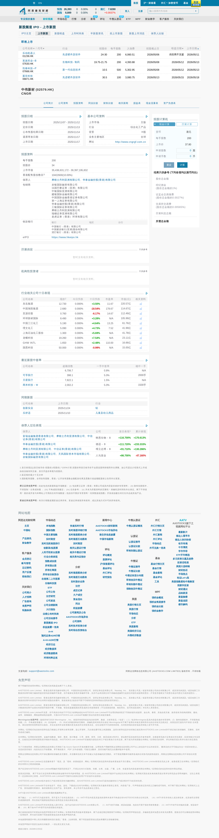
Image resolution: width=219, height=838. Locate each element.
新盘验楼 (183, 596)
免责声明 (26, 605)
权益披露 (77, 608)
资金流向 (77, 599)
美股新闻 (134, 626)
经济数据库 (50, 649)
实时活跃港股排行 (51, 543)
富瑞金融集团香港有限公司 (38, 436)
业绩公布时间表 (51, 614)
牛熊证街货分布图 (134, 575)
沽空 (77, 586)
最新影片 (183, 532)
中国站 (26, 530)
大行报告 (50, 609)
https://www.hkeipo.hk (65, 237)
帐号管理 (26, 563)
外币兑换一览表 (157, 548)
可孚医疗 (28, 375)
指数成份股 (50, 561)
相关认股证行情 (78, 548)
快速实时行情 (77, 525)
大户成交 (77, 595)
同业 (77, 603)
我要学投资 (183, 585)
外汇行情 (157, 530)
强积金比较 (157, 606)
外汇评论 (107, 572)
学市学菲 (183, 551)
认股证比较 (134, 546)
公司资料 (77, 621)
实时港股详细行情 (78, 530)
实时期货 (50, 539)
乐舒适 (27, 413)
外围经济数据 (134, 635)
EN (40, 3)
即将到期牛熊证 (134, 584)
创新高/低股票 (50, 548)
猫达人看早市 (183, 536)
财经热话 (183, 570)
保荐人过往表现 (31, 425)
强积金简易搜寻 (157, 602)
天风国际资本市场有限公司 (73, 454)
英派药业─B (29, 60)
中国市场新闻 (107, 539)
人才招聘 (26, 597)
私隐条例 (26, 610)
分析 (134, 618)
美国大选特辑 (183, 566)
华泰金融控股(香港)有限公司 (99, 180)
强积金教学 (157, 610)
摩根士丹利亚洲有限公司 (66, 180)
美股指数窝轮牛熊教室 (183, 581)
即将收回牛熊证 (134, 580)
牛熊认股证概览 (134, 525)
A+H (50, 631)
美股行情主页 (134, 604)
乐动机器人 (29, 53)
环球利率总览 (50, 657)
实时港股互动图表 (78, 539)
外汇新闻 (157, 534)
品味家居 (183, 593)
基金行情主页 (157, 564)
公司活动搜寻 (50, 618)
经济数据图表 (50, 653)
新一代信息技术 (72, 69)
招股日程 (27, 116)
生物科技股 (50, 583)
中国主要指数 (50, 534)
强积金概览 (157, 597)
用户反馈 (26, 572)
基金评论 (107, 568)
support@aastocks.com (41, 671)
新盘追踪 (183, 600)
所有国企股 (50, 565)
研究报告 (107, 577)
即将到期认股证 (134, 550)
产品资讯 (26, 538)
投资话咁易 (183, 562)
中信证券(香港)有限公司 (68, 449)
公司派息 (50, 600)
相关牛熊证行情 (78, 552)
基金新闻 (157, 572)
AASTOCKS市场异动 (78, 617)
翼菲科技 (28, 76)
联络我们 (26, 576)
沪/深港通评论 (107, 564)
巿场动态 (157, 543)
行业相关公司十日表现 (35, 293)
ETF (51, 587)
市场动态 (134, 613)
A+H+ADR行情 (50, 640)
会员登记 (26, 559)
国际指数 (50, 530)
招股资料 (27, 154)
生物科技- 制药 (71, 62)
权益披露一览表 (51, 627)
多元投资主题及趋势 (183, 558)
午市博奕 (183, 547)
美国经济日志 (134, 631)
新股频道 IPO (50, 622)
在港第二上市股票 (51, 579)
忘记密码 (26, 567)
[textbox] (173, 11)
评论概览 (107, 555)
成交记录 (77, 590)
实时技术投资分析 (78, 625)
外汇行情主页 (157, 525)
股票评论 (107, 559)
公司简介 (26, 592)
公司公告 (50, 591)
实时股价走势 (78, 581)
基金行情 (157, 568)
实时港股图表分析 (78, 534)
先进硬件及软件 (72, 54)
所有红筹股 (50, 570)
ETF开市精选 (183, 555)
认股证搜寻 (134, 541)
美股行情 (134, 609)
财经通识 (183, 589)
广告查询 (26, 601)
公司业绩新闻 (50, 605)
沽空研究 (50, 596)
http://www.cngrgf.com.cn (130, 142)
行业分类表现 (50, 556)
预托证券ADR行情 (50, 635)
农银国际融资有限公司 (36, 457)
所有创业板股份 (51, 574)
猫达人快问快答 (183, 539)
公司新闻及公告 (78, 612)
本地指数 (50, 525)
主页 (26, 525)
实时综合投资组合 (78, 630)
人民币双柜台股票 (51, 552)
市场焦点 (183, 574)
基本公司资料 (96, 116)
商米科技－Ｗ (30, 385)
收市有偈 (183, 543)
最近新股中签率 (31, 360)
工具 (158, 581)
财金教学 (26, 543)
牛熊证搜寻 (134, 566)
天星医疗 (28, 380)
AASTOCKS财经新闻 (107, 525)
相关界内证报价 (78, 556)
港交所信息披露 (107, 534)
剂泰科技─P (29, 68)
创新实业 (28, 408)
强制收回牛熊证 (134, 588)
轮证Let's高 (183, 577)
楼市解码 (183, 604)
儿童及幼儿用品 (105, 413)
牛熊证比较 (134, 571)
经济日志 (50, 644)
